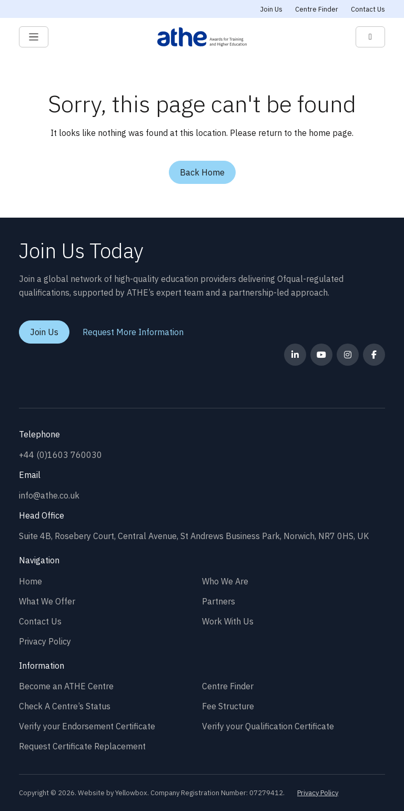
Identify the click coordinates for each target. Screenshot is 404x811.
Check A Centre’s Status (64, 706)
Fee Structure (228, 706)
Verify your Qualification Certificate (268, 726)
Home (30, 581)
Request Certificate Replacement (82, 746)
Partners (218, 601)
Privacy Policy (45, 641)
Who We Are (225, 581)
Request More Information (133, 332)
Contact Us (368, 9)
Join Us (271, 9)
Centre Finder (316, 9)
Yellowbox (131, 792)
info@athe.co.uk (49, 495)
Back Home (202, 172)
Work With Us (228, 621)
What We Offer (47, 601)
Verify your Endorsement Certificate (87, 726)
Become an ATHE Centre (66, 686)
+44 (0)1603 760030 (60, 455)
